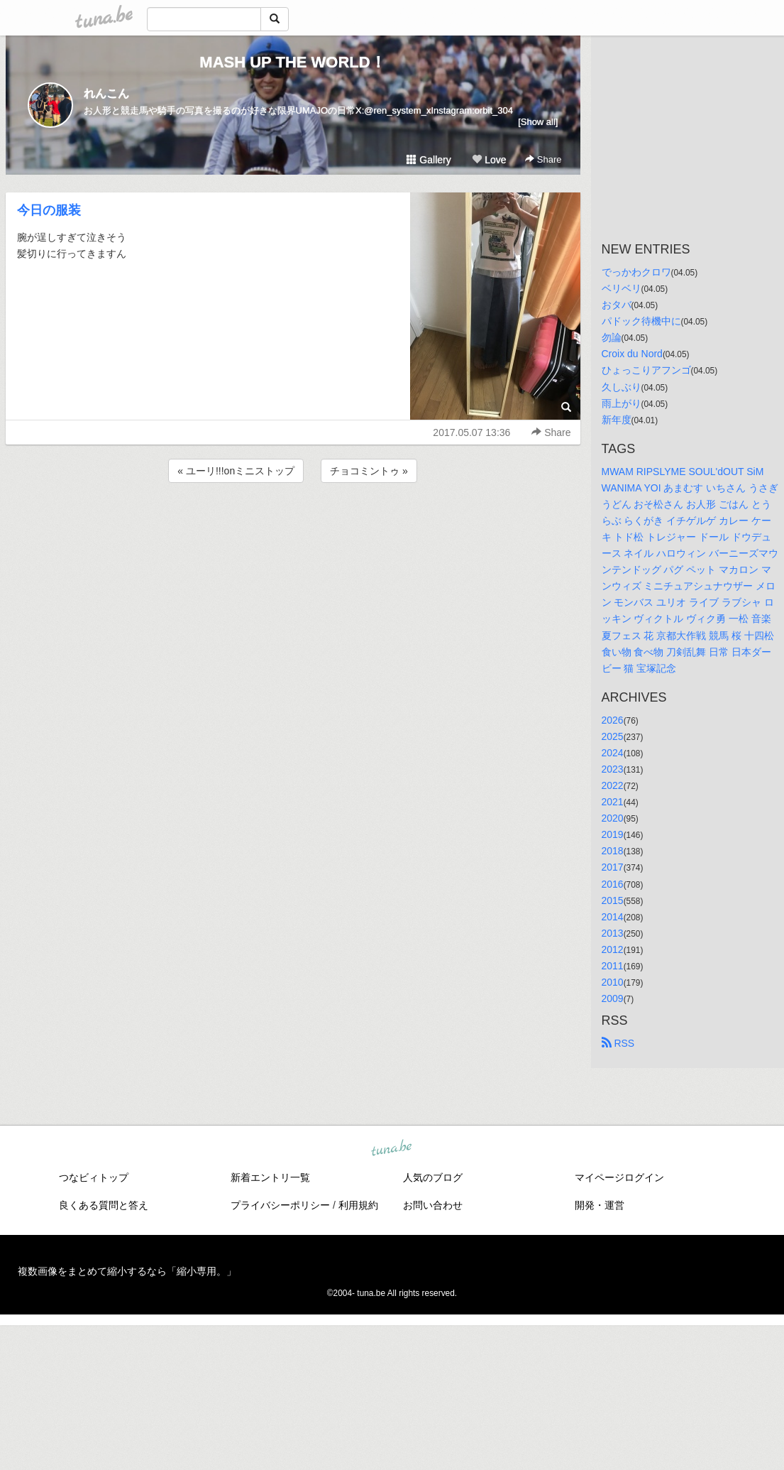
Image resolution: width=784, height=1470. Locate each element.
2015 (613, 900)
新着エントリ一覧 (270, 1177)
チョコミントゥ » (369, 471)
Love (489, 159)
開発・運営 (599, 1205)
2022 (613, 785)
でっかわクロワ (636, 272)
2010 (613, 982)
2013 (613, 933)
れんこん (106, 93)
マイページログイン (619, 1177)
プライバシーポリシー (280, 1205)
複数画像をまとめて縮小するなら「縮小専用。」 (127, 1271)
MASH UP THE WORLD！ (292, 62)
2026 (613, 720)
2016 (613, 884)
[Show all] (538, 121)
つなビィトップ (93, 1177)
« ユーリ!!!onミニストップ (235, 471)
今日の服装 (49, 210)
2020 (613, 818)
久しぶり (621, 387)
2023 (613, 769)
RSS (618, 1043)
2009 (613, 998)
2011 (613, 965)
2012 (613, 949)
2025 (613, 736)
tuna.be (392, 1149)
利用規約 (358, 1205)
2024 (613, 752)
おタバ (616, 304)
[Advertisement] (293, 524)
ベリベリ (621, 288)
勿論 (612, 337)
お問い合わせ (433, 1205)
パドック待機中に (641, 321)
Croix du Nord (632, 353)
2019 (613, 834)
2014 (613, 916)
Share (543, 159)
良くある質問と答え (103, 1205)
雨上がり (621, 403)
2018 (613, 850)
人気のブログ (433, 1177)
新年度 (616, 419)
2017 (613, 867)
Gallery (429, 159)
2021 (613, 801)
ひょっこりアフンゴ (646, 370)
